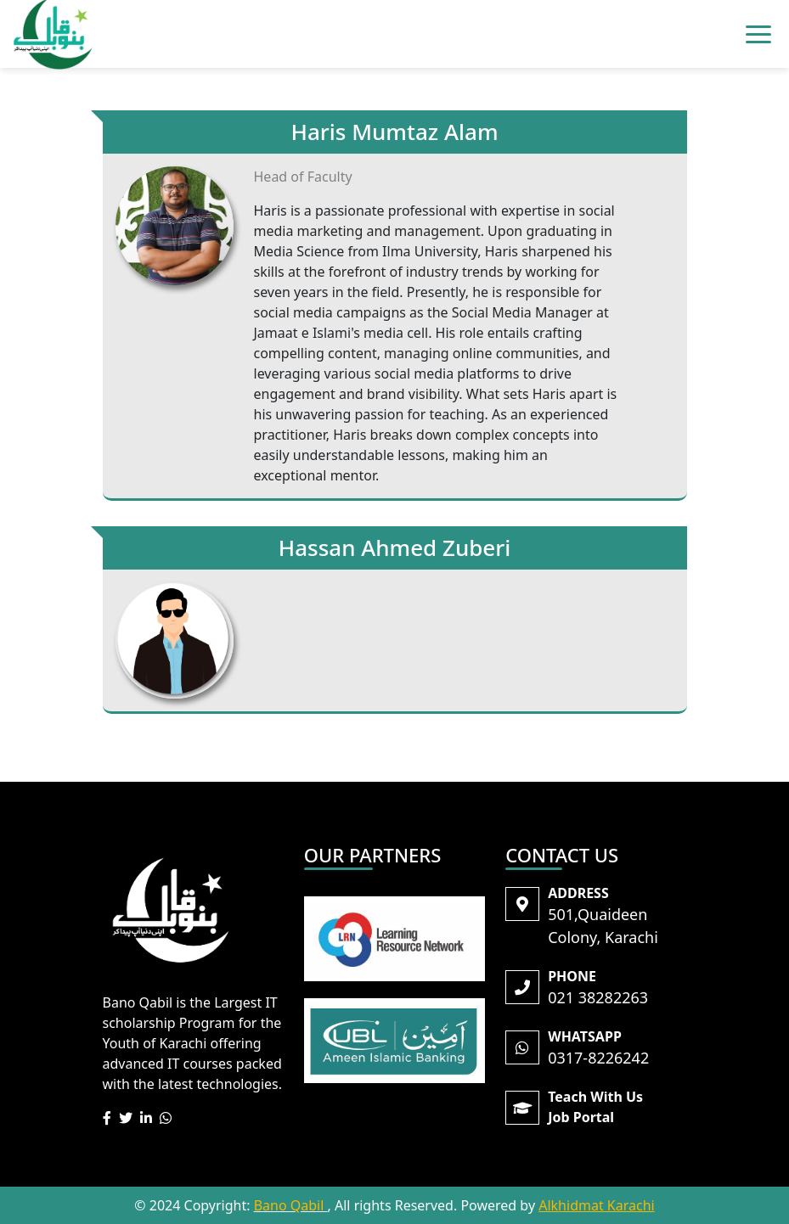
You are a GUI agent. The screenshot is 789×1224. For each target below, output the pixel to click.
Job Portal (581, 1117)
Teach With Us (595, 1096)
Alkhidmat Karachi (596, 1205)
